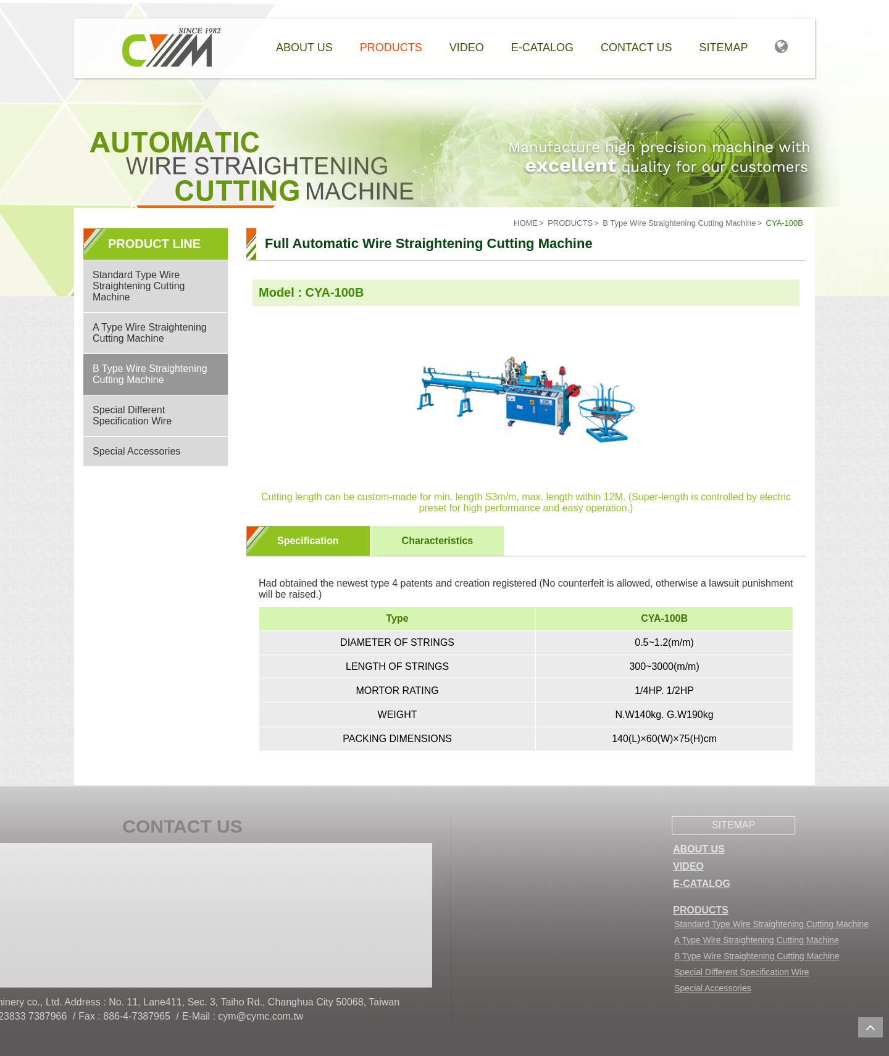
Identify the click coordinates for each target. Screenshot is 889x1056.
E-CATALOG (756, 883)
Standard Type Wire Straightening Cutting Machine (139, 286)
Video (466, 47)
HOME (526, 223)
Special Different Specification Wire (132, 415)
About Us (304, 47)
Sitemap (723, 47)
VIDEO (743, 866)
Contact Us (636, 47)
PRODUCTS (570, 223)
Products (391, 47)
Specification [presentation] (308, 540)
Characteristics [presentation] (438, 540)
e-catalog (542, 47)
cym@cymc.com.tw (132, 1016)
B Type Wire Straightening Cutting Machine (679, 223)
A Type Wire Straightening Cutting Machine (150, 333)
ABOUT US (754, 849)
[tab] (308, 541)
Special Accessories (136, 451)
